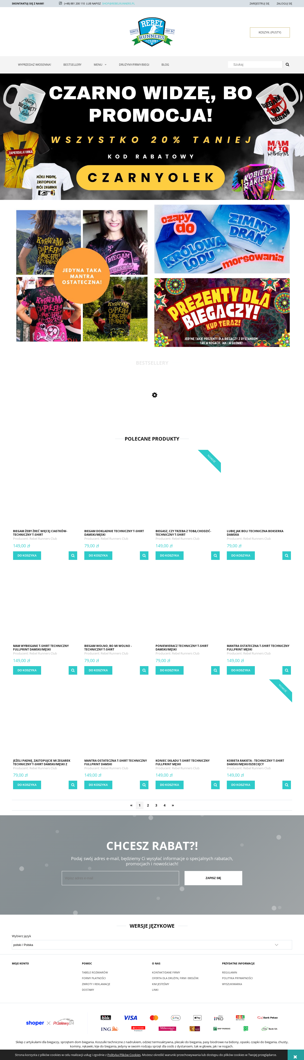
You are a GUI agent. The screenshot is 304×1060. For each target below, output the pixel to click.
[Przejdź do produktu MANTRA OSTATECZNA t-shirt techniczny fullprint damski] (116, 720)
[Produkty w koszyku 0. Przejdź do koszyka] (270, 32)
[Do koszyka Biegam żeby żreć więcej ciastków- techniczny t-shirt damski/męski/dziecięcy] (27, 555)
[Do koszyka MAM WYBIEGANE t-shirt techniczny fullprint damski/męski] (27, 670)
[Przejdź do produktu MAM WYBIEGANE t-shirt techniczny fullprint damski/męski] (45, 605)
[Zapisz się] (213, 878)
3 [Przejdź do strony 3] (156, 805)
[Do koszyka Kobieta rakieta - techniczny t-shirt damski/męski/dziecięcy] (241, 785)
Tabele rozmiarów (95, 972)
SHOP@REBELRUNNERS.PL (118, 3)
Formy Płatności (94, 978)
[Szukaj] (287, 64)
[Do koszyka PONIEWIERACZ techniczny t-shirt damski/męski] (170, 670)
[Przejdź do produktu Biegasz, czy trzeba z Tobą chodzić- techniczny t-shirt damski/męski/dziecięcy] (188, 490)
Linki (155, 989)
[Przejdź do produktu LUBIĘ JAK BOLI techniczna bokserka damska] (259, 490)
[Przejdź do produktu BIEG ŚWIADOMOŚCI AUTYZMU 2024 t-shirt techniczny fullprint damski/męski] (45, 417)
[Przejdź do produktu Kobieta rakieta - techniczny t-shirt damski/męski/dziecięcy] (259, 720)
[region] (152, 137)
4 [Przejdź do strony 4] (165, 805)
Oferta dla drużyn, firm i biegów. (175, 978)
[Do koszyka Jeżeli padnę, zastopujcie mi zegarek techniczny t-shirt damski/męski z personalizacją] (27, 785)
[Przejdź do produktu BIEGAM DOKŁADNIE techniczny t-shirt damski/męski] (116, 490)
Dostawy (88, 989)
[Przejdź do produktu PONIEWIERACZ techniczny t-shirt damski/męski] (188, 605)
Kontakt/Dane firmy (166, 972)
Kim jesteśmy (160, 984)
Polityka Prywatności (237, 978)
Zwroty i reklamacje (96, 984)
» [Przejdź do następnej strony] (173, 805)
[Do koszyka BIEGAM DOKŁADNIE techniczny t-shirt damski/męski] (98, 555)
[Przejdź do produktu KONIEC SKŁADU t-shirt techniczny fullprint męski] (188, 720)
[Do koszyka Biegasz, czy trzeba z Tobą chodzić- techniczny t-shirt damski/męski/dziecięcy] (170, 555)
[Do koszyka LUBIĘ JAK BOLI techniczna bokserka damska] (241, 555)
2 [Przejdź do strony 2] (148, 805)
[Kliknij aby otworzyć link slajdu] (152, 137)
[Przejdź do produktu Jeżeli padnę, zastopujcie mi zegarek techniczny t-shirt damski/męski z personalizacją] (45, 720)
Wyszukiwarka (232, 984)
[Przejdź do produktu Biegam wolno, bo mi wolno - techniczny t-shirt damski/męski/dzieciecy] (116, 605)
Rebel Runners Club (43, 538)
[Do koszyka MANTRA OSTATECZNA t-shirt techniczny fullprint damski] (98, 785)
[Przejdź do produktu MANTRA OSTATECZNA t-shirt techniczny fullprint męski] (259, 605)
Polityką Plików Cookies (124, 1055)
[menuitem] (34, 64)
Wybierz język (21, 936)
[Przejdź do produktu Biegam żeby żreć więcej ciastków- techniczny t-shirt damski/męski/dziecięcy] (45, 490)
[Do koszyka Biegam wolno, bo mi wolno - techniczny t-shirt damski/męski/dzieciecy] (98, 670)
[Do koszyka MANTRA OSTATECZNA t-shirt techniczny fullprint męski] (241, 670)
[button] (73, 555)
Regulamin (229, 972)
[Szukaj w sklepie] (256, 64)
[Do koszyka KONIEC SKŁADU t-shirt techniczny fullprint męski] (170, 785)
